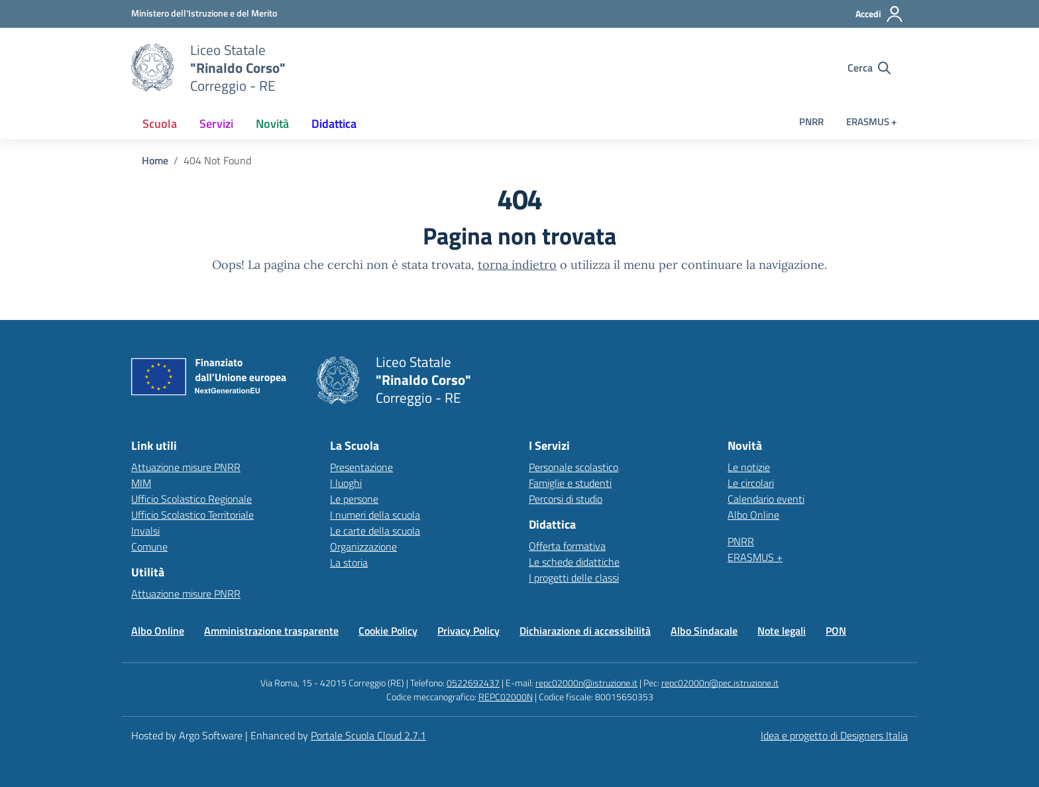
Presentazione (361, 467)
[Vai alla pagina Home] (155, 160)
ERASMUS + (871, 121)
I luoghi (346, 483)
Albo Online (753, 515)
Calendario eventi (766, 499)
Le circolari (751, 483)
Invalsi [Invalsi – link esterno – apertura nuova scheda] (145, 531)
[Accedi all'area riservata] (879, 14)
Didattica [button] (333, 123)
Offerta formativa (567, 546)
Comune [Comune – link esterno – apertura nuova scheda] (149, 546)
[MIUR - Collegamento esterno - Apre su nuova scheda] (204, 13)
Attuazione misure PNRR (186, 467)
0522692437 (473, 683)
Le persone (354, 499)
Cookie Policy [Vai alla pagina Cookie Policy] (387, 631)
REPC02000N (505, 697)
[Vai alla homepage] (152, 67)
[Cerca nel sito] (869, 67)
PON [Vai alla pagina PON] (836, 631)
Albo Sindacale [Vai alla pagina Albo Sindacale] (704, 631)
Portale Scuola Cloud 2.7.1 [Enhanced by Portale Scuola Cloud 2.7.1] (368, 735)
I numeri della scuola (375, 515)
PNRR (811, 121)
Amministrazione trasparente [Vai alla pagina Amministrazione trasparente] (271, 631)
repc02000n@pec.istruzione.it (720, 683)
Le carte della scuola (375, 531)
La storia (349, 562)
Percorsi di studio (565, 499)
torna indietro (517, 264)
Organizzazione (363, 546)
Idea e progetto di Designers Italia (834, 735)
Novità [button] (272, 123)
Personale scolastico (573, 467)
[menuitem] (159, 123)
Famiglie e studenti (570, 483)
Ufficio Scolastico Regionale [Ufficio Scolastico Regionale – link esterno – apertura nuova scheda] (191, 499)
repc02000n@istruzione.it (586, 683)
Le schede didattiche (574, 562)
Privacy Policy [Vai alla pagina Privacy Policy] (468, 631)
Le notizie (749, 467)
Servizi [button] (216, 123)
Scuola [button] (159, 123)
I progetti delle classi (574, 578)
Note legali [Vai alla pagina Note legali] (781, 631)
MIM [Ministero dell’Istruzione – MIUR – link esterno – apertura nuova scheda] (141, 483)
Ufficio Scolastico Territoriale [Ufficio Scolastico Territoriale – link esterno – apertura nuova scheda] (192, 515)
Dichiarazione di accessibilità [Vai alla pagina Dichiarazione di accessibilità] (585, 631)
